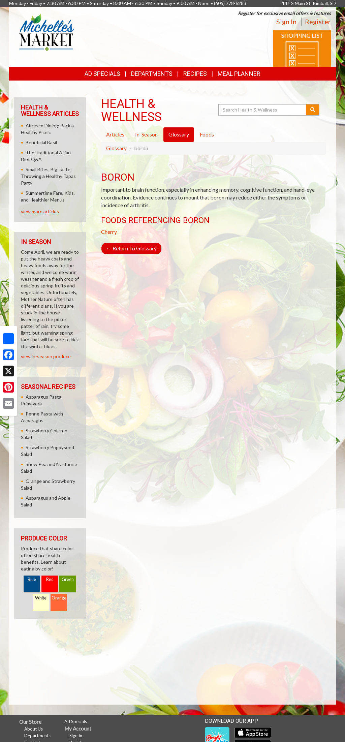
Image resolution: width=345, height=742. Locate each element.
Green (68, 579)
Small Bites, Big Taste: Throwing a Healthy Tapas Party (48, 176)
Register (318, 22)
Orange (59, 597)
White (40, 597)
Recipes (195, 73)
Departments (37, 735)
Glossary (116, 148)
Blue (32, 579)
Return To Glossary (131, 248)
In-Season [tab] (146, 134)
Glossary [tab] (178, 134)
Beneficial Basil (41, 142)
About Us (33, 729)
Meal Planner (239, 73)
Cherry (109, 231)
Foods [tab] (207, 134)
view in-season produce (46, 356)
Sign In (286, 22)
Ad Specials (102, 73)
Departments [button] (151, 73)
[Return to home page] (46, 32)
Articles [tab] (115, 134)
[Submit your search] (312, 110)
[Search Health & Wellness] (262, 110)
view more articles (40, 211)
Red (50, 579)
